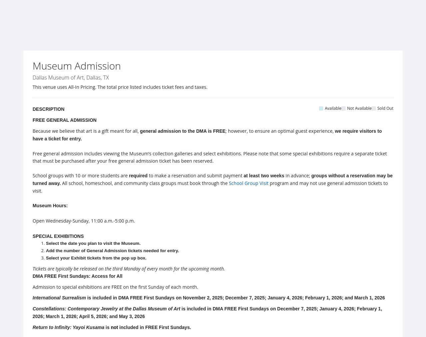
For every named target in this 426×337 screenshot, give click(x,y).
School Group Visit (249, 183)
